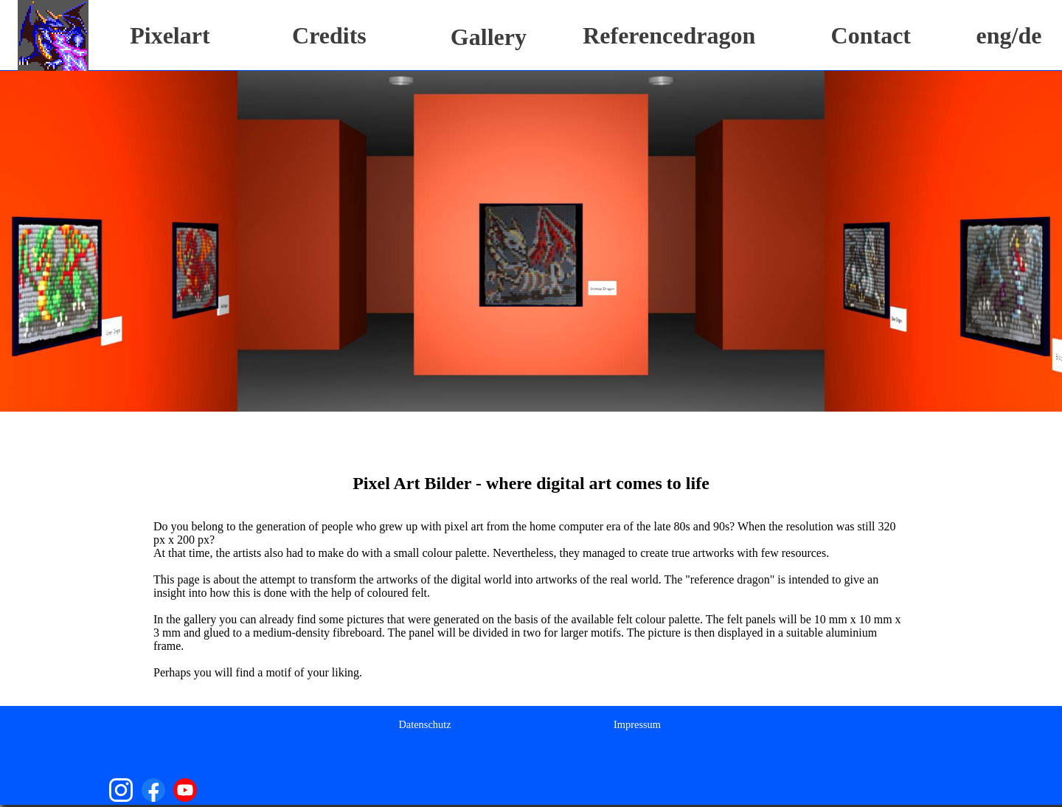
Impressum (637, 724)
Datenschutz (424, 724)
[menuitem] (424, 724)
